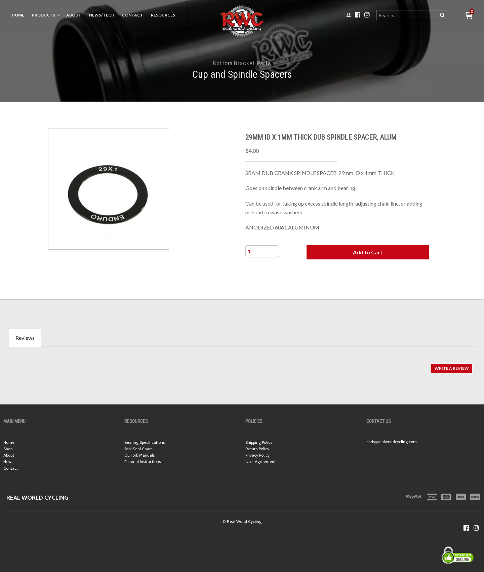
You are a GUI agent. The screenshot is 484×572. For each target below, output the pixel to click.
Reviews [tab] (25, 337)
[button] (368, 252)
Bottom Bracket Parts (242, 63)
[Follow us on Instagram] (476, 528)
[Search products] (407, 15)
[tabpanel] (242, 365)
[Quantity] (262, 251)
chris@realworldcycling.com (391, 441)
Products (43, 14)
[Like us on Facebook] (466, 528)
